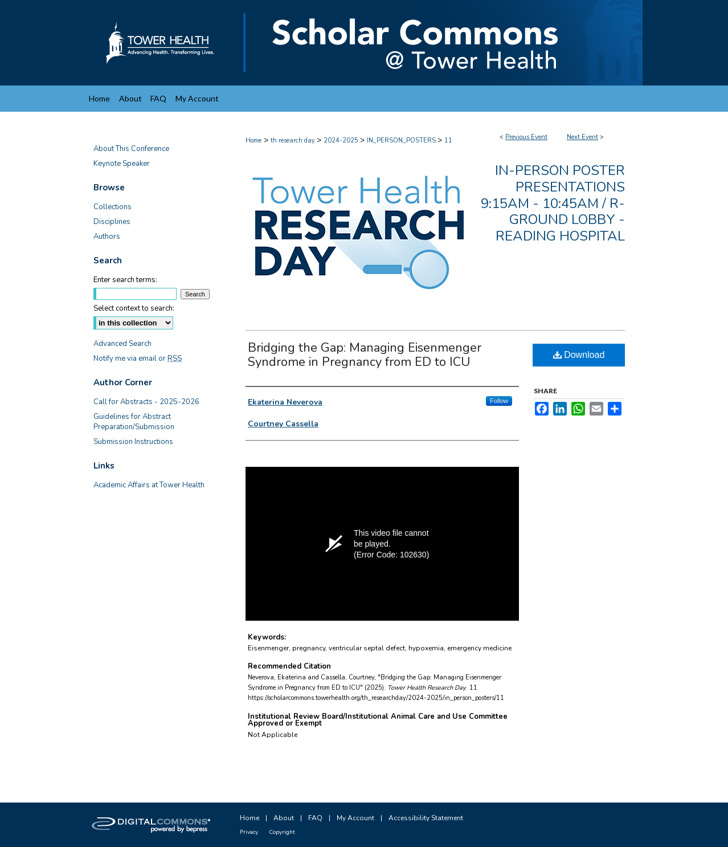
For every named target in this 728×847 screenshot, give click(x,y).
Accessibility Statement (425, 817)
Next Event (582, 137)
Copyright (282, 832)
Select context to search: (133, 308)
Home (253, 140)
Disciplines (111, 222)
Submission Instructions (133, 442)
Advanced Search (122, 344)
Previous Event (526, 137)
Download (579, 355)
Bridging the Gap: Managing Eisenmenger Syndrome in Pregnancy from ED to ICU (364, 354)
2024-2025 (342, 140)
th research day (294, 140)
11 (448, 140)
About (283, 817)
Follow (499, 400)
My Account (355, 817)
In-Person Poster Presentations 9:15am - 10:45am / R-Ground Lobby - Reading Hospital (553, 203)
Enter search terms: (125, 280)
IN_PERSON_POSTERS (402, 140)
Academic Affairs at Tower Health (149, 485)
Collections (112, 207)
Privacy (249, 832)
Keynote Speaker (121, 163)
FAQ (315, 817)
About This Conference (131, 149)
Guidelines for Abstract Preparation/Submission (133, 422)
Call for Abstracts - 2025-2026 (146, 402)
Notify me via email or (137, 358)
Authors (106, 236)
